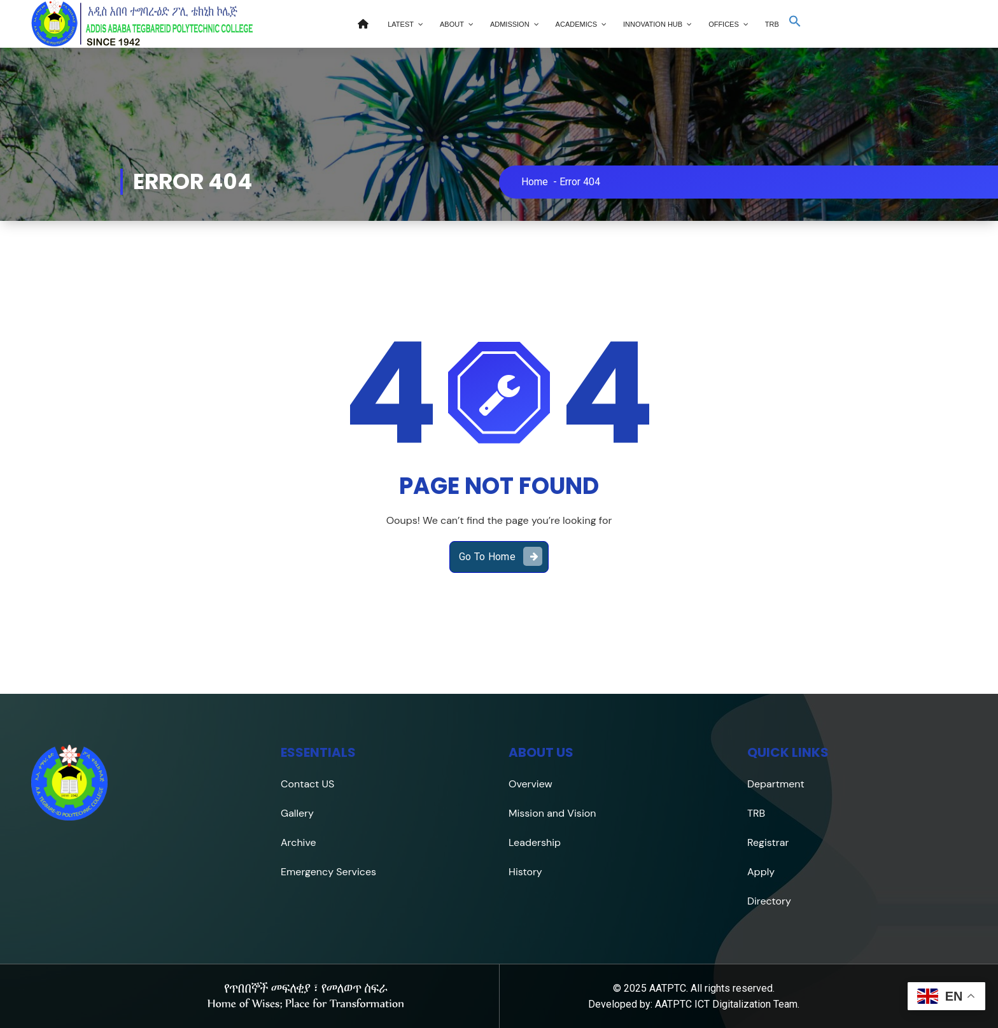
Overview (530, 784)
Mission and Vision (552, 813)
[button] (795, 25)
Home (534, 182)
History (525, 871)
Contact (300, 784)
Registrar (768, 842)
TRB (756, 813)
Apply (761, 871)
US (326, 784)
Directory (769, 901)
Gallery (297, 813)
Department (776, 784)
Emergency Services (328, 871)
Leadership (535, 842)
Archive (298, 842)
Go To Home (500, 556)
